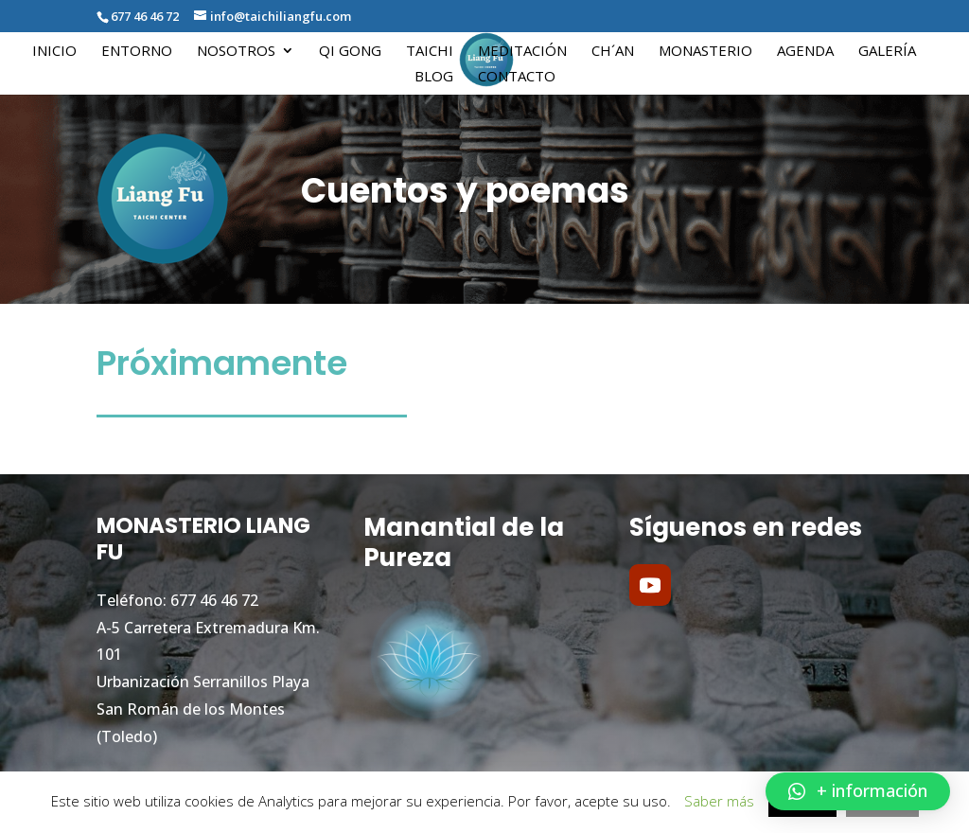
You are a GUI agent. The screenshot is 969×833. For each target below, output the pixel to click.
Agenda (805, 52)
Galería (887, 52)
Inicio (54, 52)
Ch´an (612, 52)
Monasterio (705, 52)
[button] (858, 791)
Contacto (516, 77)
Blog (433, 77)
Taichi (429, 52)
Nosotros (236, 52)
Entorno (136, 52)
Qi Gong (350, 52)
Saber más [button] (719, 800)
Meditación (522, 52)
